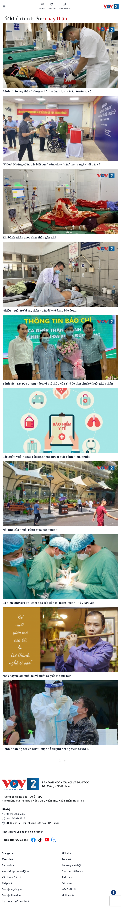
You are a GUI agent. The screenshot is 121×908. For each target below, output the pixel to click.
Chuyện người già (12, 889)
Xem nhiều (8, 859)
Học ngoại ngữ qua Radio (16, 901)
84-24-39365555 (15, 814)
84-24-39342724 (15, 818)
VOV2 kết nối (69, 889)
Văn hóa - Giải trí (11, 877)
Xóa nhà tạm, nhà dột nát (16, 871)
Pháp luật (7, 883)
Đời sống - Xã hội (71, 865)
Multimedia (64, 6)
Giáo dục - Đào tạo (72, 871)
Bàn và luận (8, 865)
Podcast (52, 6)
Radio (42, 6)
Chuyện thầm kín (11, 895)
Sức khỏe (67, 883)
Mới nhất (67, 853)
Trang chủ (8, 853)
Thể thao (67, 877)
